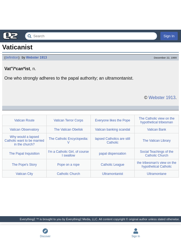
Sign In (169, 36)
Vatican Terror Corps (68, 120)
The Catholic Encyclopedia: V (68, 140)
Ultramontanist (112, 174)
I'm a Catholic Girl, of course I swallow (68, 153)
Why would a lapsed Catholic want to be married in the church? (24, 140)
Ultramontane (156, 174)
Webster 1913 (36, 57)
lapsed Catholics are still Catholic (112, 140)
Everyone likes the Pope (112, 120)
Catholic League (112, 165)
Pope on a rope (68, 165)
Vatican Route (24, 120)
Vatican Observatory (24, 129)
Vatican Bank (156, 129)
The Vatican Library (157, 140)
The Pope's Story (24, 165)
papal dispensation (112, 153)
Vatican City (24, 174)
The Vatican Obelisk (68, 129)
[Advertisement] (90, 14)
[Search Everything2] (91, 36)
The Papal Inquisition (24, 153)
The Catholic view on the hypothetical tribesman (156, 120)
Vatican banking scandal (112, 129)
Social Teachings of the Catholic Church (156, 153)
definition (11, 57)
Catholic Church (68, 174)
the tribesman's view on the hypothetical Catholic (156, 164)
